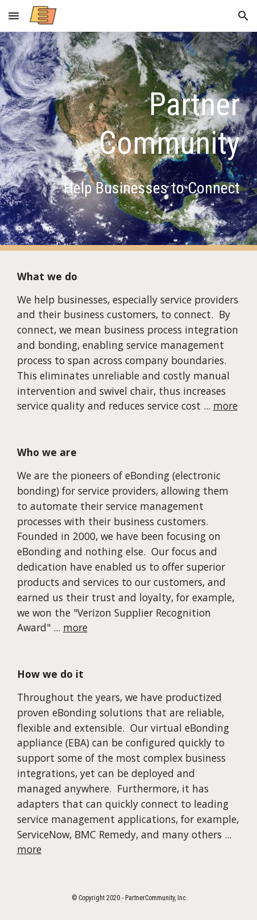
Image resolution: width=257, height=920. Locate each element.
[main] (129, 124)
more (225, 405)
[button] (13, 15)
